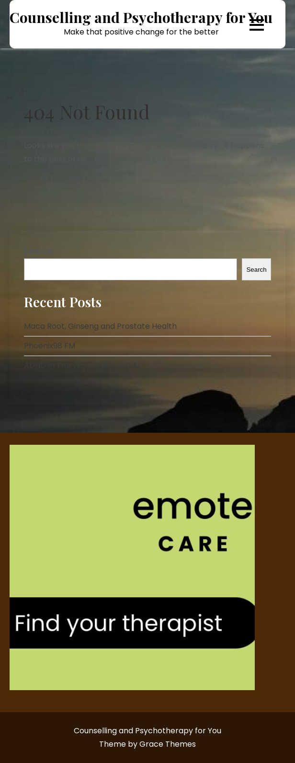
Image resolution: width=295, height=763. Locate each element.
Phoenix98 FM (49, 345)
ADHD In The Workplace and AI (82, 365)
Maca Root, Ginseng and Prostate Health (100, 326)
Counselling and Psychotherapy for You (141, 17)
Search (38, 251)
